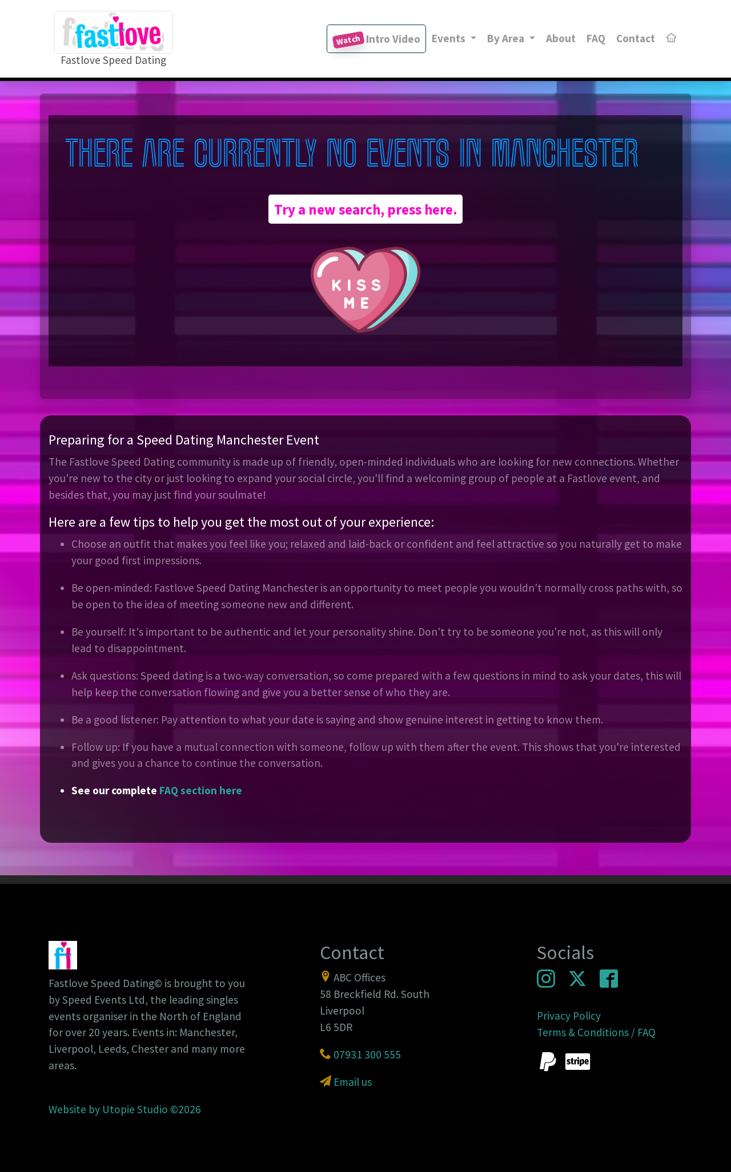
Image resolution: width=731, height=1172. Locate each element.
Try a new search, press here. (365, 209)
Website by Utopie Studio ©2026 (125, 1109)
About (561, 38)
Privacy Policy (569, 1016)
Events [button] (450, 38)
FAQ (596, 38)
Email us (353, 1082)
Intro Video (376, 40)
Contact (635, 38)
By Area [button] (507, 38)
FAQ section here (200, 790)
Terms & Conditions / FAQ (596, 1032)
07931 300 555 (367, 1054)
